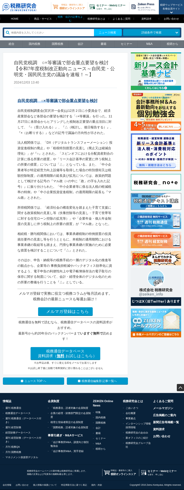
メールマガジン (163, 408)
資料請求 (146, 18)
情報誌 (7, 401)
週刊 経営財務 (13, 427)
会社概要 (131, 413)
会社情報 (7, 485)
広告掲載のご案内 (164, 415)
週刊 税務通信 (13, 407)
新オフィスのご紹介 (137, 437)
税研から (172, 43)
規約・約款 (96, 485)
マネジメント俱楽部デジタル (21, 457)
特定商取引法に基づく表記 (74, 485)
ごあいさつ (132, 407)
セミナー (126, 43)
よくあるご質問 (121, 18)
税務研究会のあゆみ (137, 432)
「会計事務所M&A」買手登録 (67, 451)
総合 (11, 43)
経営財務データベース (18, 432)
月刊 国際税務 (13, 452)
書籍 (103, 43)
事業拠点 (131, 418)
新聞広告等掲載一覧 (166, 422)
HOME (15, 18)
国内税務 (34, 43)
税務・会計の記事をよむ (70, 18)
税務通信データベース (18, 413)
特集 (98, 412)
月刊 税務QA (12, 446)
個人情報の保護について (45, 485)
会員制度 (53, 401)
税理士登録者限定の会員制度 (66, 422)
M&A (149, 43)
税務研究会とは (96, 18)
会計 (80, 43)
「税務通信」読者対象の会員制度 (69, 407)
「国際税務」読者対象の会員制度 (69, 427)
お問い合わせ (171, 18)
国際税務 (57, 43)
